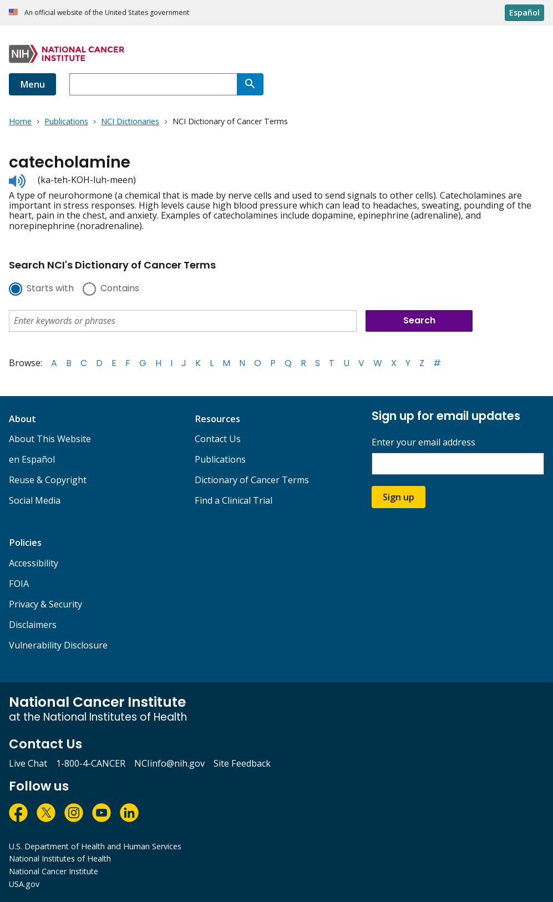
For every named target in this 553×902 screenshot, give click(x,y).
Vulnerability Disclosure (58, 645)
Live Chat (28, 763)
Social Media (34, 500)
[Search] (250, 84)
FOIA (19, 583)
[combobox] (153, 84)
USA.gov (24, 884)
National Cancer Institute (53, 871)
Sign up (398, 497)
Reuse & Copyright (48, 480)
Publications (220, 459)
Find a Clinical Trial (233, 500)
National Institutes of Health (60, 858)
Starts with (50, 289)
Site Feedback (242, 763)
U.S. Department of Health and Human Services (95, 846)
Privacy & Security (45, 604)
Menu (32, 84)
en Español (32, 459)
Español (524, 12)
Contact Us (218, 439)
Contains (119, 289)
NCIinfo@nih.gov (169, 763)
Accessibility (33, 563)
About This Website (50, 439)
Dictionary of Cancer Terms (252, 480)
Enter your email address (423, 442)
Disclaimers (33, 625)
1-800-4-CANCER (90, 763)
